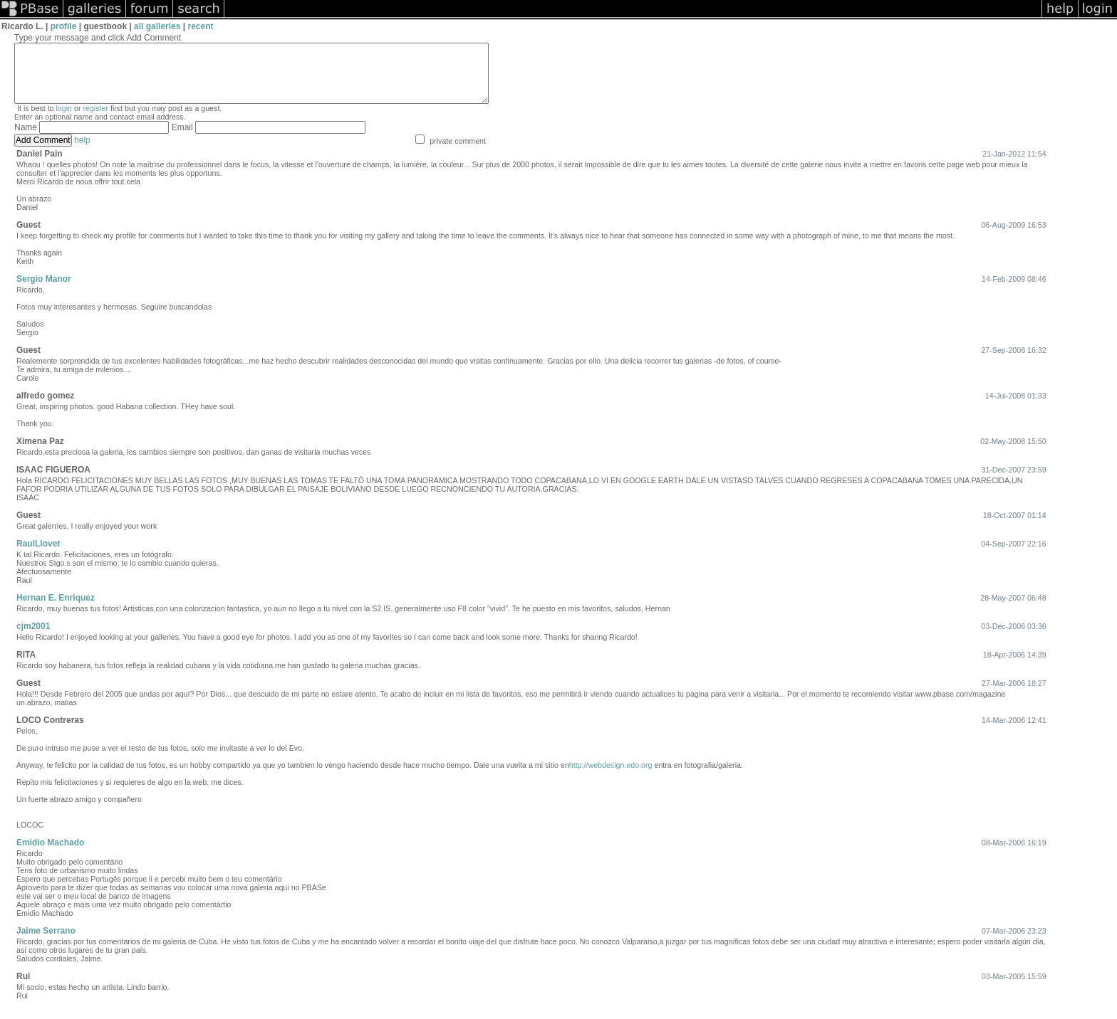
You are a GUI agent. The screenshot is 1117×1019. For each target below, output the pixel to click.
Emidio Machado (50, 855)
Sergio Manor (43, 292)
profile (64, 26)
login (64, 121)
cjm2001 (33, 639)
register (95, 121)
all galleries (157, 26)
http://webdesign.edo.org (611, 778)
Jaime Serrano (46, 944)
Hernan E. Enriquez (55, 611)
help (82, 153)
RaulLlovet (38, 556)
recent (201, 26)
